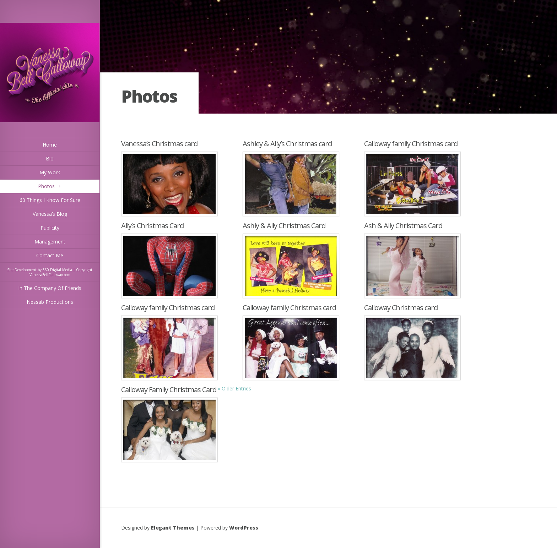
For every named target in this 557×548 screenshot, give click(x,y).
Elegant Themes (173, 527)
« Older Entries (234, 388)
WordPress (243, 527)
